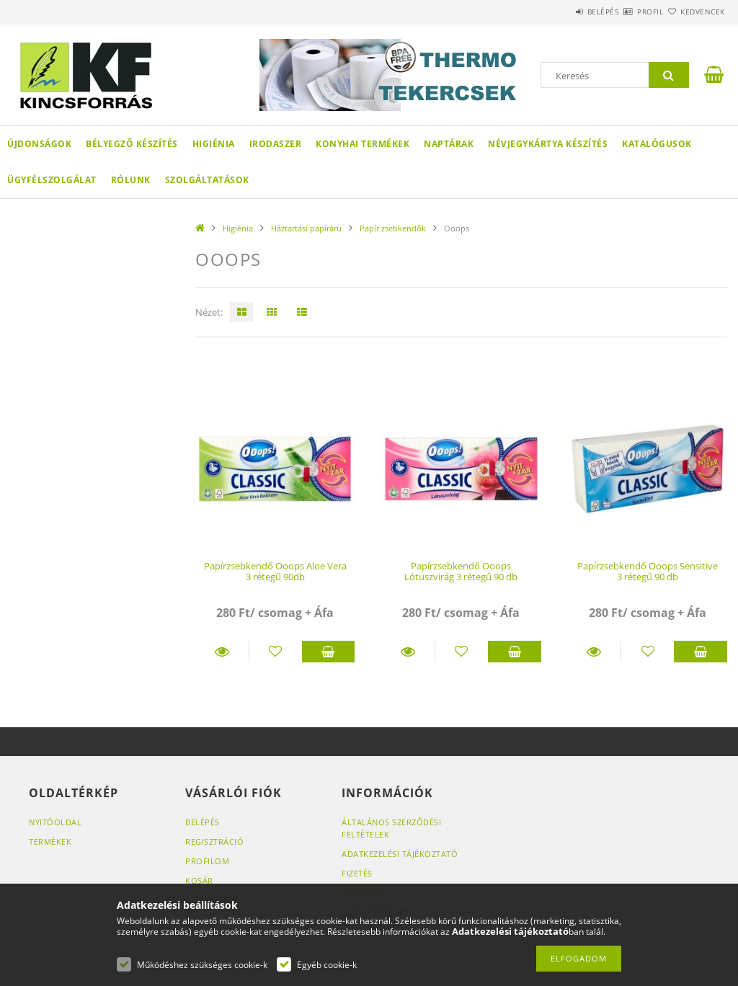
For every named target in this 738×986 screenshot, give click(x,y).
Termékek (50, 841)
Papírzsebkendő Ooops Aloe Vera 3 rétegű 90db (275, 571)
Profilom (207, 861)
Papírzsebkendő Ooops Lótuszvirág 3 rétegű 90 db (460, 571)
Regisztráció (214, 841)
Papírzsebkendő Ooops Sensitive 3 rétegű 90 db (647, 571)
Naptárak (449, 144)
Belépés (561, 11)
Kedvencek (694, 11)
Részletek (222, 651)
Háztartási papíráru (306, 228)
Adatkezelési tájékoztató (400, 853)
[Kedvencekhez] (275, 651)
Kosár (199, 880)
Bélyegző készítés (132, 144)
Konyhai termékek (362, 144)
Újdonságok (39, 144)
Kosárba (328, 651)
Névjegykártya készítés (548, 144)
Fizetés (357, 873)
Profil (625, 11)
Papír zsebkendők (393, 228)
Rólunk (131, 180)
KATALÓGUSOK (657, 144)
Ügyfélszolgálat (52, 180)
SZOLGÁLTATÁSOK (207, 180)
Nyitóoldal (55, 822)
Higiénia (213, 144)
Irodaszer (275, 144)
